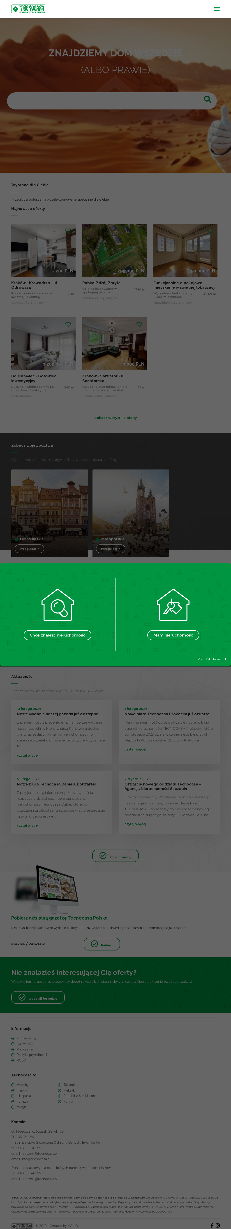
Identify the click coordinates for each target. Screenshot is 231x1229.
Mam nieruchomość (173, 635)
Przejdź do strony (212, 659)
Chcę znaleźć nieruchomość (57, 635)
